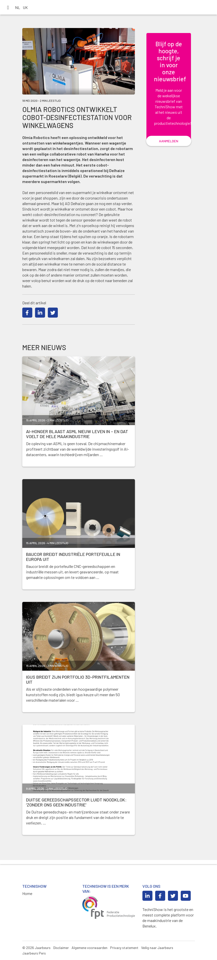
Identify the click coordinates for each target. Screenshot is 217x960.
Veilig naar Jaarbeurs (157, 947)
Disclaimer (61, 947)
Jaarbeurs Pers (34, 953)
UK (25, 7)
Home (27, 893)
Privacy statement (124, 947)
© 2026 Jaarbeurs (36, 947)
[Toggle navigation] (8, 7)
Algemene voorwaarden (89, 947)
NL (17, 7)
